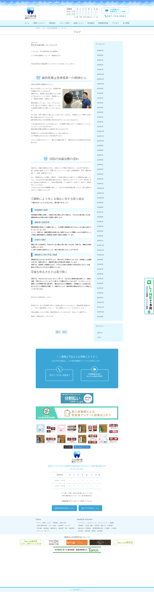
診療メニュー (79, 23)
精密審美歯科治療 (98, 528)
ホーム (27, 23)
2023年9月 (100, 202)
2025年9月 (100, 88)
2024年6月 (100, 160)
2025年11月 (100, 79)
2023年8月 (100, 207)
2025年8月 (100, 93)
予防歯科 (80, 525)
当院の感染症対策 (42, 525)
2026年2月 (100, 65)
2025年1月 (100, 126)
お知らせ (100, 332)
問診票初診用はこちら (64, 508)
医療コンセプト (39, 23)
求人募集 (126, 23)
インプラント (82, 522)
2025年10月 (100, 84)
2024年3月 (100, 174)
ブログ (99, 337)
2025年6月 (100, 103)
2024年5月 (100, 164)
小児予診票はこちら (90, 508)
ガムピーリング (92, 522)
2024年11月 (100, 136)
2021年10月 (100, 312)
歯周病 (94, 531)
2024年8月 (100, 150)
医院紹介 (52, 23)
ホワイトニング (102, 522)
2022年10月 (100, 255)
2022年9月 (100, 259)
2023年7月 (100, 212)
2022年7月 (100, 269)
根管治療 (87, 531)
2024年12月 (100, 131)
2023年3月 (100, 231)
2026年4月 (100, 55)
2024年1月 (100, 183)
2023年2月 (100, 236)
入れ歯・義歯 (89, 525)
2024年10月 (100, 141)
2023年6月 (100, 217)
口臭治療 (110, 525)
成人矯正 (80, 531)
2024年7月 (100, 155)
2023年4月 (100, 226)
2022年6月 (100, 274)
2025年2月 (100, 122)
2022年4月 (100, 283)
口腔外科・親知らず (100, 525)
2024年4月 (100, 169)
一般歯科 (111, 522)
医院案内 (55, 522)
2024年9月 (100, 145)
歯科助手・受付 (63, 528)
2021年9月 (100, 316)
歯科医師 (46, 528)
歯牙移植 (99, 531)
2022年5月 (100, 278)
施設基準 (71, 528)
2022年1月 (100, 297)
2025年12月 (100, 74)
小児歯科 (107, 528)
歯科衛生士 (54, 528)
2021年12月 (100, 302)
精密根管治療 (103, 23)
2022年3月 (100, 288)
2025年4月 (100, 112)
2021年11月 (100, 307)
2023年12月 (100, 188)
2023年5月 (100, 221)
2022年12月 (100, 245)
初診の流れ (63, 522)
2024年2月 (100, 179)
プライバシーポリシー (43, 531)
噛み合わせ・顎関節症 (84, 528)
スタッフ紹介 (65, 23)
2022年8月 (100, 264)
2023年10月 (100, 198)
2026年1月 (100, 69)
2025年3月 (100, 117)
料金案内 (91, 23)
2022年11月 (100, 250)
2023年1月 (100, 240)
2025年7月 (100, 98)
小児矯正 (113, 528)
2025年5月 (100, 107)
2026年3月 (100, 60)
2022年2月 (100, 293)
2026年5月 (100, 50)
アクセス (115, 23)
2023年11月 (100, 193)
